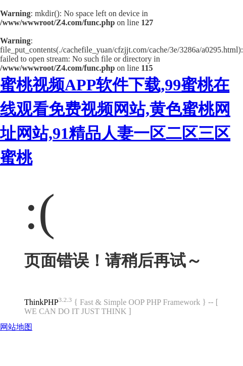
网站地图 (16, 327)
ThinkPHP (41, 302)
